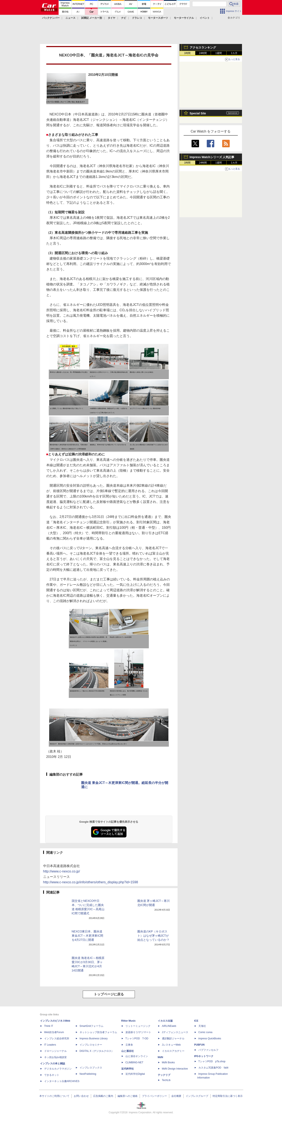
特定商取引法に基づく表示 (228, 1096)
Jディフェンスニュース (175, 1032)
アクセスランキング (203, 47)
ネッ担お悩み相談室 (55, 1057)
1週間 (218, 53)
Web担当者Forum (54, 1032)
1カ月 (234, 53)
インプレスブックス (91, 1067)
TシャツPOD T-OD (136, 1038)
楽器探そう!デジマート (138, 1032)
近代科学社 (127, 1068)
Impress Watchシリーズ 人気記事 (212, 157)
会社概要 (176, 1096)
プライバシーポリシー (154, 1096)
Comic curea (205, 1032)
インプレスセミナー (91, 1044)
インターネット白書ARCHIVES (61, 1081)
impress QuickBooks (209, 1038)
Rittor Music (128, 1020)
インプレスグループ (197, 1096)
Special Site (198, 113)
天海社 (202, 1026)
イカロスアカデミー (173, 1051)
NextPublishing (88, 1073)
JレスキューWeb (171, 1044)
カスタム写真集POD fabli (213, 1067)
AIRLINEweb (169, 1026)
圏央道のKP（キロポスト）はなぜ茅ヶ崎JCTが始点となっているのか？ (153, 935)
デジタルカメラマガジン (58, 1068)
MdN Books (168, 1062)
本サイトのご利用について (54, 1096)
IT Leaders (50, 1044)
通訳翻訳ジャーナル (173, 1038)
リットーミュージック (137, 1026)
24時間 (203, 53)
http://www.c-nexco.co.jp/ (61, 871)
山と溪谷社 (127, 1051)
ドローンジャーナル (55, 1051)
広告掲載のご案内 (103, 1096)
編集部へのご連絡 (128, 1096)
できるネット (51, 1075)
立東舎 (129, 1044)
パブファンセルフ (208, 1050)
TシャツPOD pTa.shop (212, 1061)
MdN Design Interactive (175, 1068)
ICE (196, 1020)
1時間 (187, 53)
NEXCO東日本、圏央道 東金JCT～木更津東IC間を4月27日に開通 (87, 935)
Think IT (48, 1026)
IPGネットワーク (204, 1056)
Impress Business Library (94, 1038)
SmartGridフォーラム (92, 1026)
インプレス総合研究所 (56, 1038)
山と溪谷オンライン (136, 1056)
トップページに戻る (109, 994)
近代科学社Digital (135, 1073)
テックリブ (164, 1075)
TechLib (166, 1080)
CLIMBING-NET (134, 1062)
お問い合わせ (81, 1096)
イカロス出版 (165, 1020)
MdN (160, 1057)
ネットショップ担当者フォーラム (98, 1032)
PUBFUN (199, 1044)
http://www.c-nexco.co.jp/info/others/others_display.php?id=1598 (90, 882)
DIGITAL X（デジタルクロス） (97, 1051)
